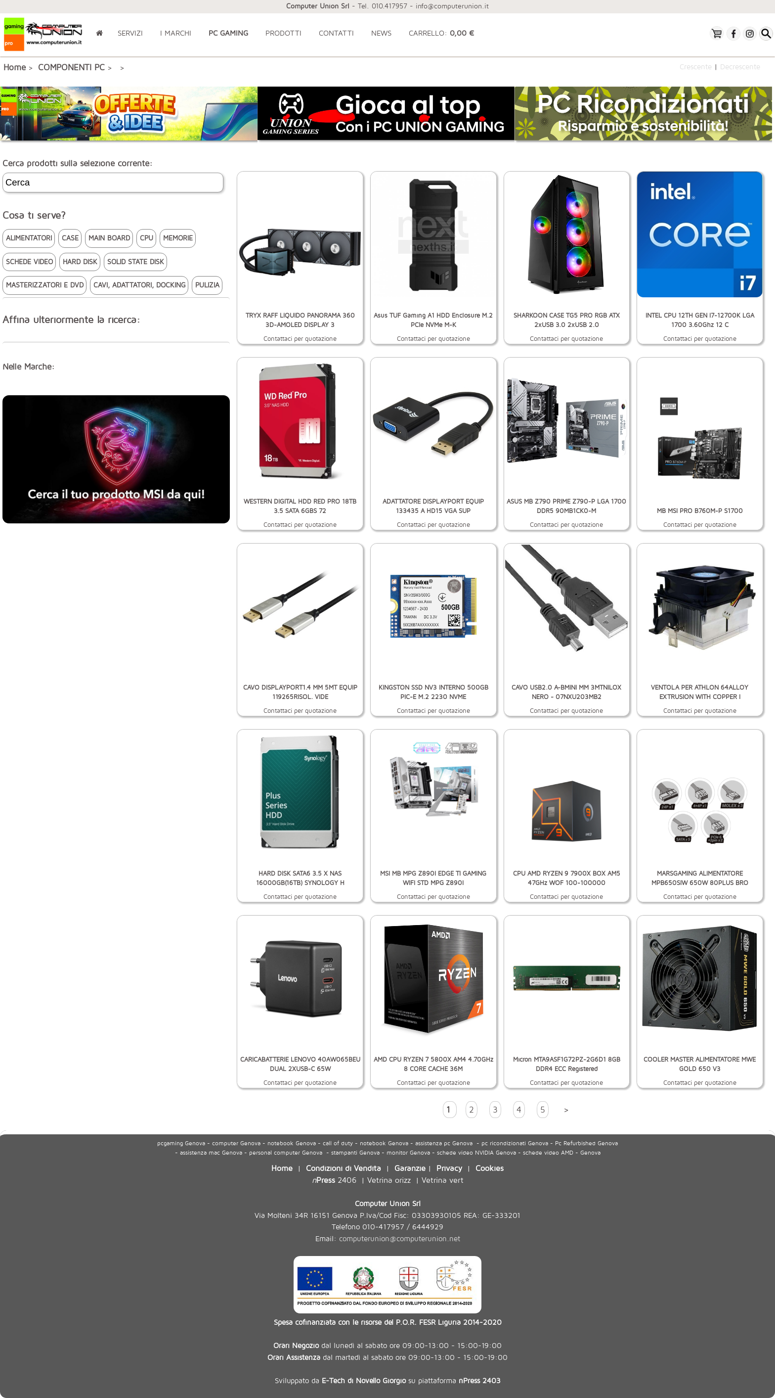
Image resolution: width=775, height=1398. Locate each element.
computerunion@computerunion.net (399, 1238)
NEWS (381, 33)
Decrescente (740, 66)
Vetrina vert (443, 1179)
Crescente (696, 66)
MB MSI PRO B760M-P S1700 (700, 510)
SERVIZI (130, 33)
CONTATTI (336, 33)
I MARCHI (175, 33)
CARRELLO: (441, 33)
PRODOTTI (283, 33)
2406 (334, 1179)
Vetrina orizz (389, 1179)
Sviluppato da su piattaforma (388, 1380)
